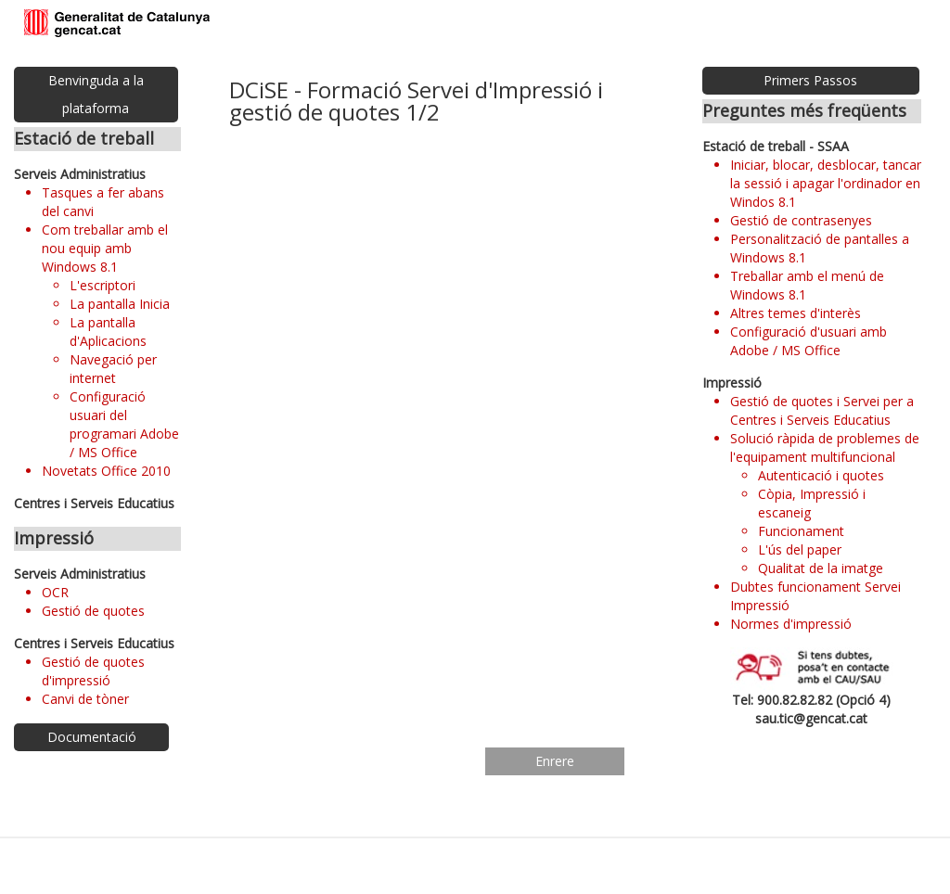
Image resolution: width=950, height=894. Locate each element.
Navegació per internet (113, 369)
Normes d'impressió (791, 623)
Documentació (91, 737)
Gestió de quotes (93, 610)
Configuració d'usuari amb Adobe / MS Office (808, 341)
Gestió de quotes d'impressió (93, 671)
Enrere (554, 761)
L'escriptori (102, 285)
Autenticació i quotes (821, 475)
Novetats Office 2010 (106, 470)
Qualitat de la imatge (820, 568)
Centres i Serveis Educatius (94, 503)
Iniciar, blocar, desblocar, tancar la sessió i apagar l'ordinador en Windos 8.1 (825, 183)
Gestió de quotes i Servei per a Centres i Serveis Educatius (822, 410)
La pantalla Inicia (120, 304)
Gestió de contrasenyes (801, 220)
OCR (55, 592)
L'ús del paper (799, 549)
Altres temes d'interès (795, 313)
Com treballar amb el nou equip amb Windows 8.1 (105, 248)
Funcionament (801, 531)
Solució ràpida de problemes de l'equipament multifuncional (824, 447)
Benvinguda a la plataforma (96, 94)
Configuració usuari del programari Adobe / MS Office (124, 424)
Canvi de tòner (85, 699)
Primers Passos (810, 80)
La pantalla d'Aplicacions (108, 331)
